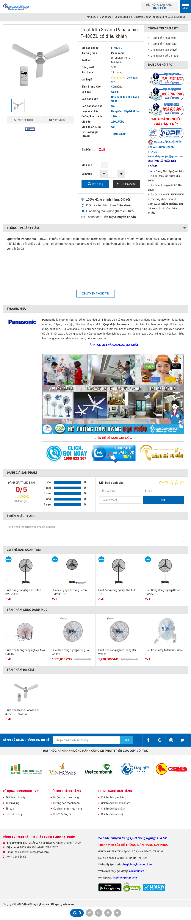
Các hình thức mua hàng (67, 808)
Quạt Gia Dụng (122, 16)
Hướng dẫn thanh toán (164, 43)
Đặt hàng (97, 184)
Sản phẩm (105, 16)
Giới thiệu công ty (15, 797)
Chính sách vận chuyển (164, 49)
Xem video (59, 119)
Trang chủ (91, 16)
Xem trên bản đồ (16, 856)
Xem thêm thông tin (95, 293)
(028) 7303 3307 (48, 847)
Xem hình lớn (25, 119)
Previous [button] (7, 580)
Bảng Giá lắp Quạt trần (170, 171)
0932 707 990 (28, 847)
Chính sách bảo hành (113, 808)
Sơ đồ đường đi (62, 814)
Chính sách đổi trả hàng (165, 55)
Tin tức (10, 808)
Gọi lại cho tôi (128, 184)
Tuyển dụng (12, 803)
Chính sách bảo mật (112, 814)
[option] (40, 61)
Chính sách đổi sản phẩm (115, 803)
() (124, 211)
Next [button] (184, 580)
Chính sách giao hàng (113, 797)
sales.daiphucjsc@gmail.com (32, 852)
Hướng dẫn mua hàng (163, 37)
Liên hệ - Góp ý (14, 814)
